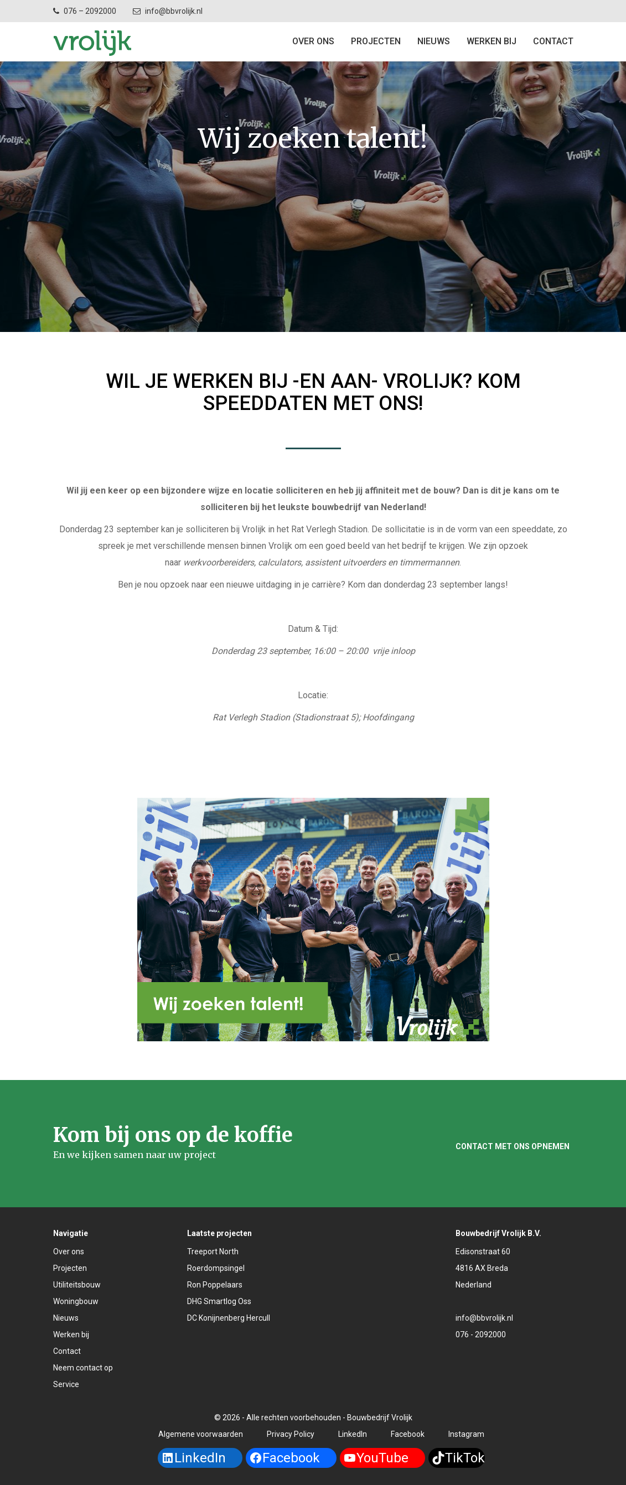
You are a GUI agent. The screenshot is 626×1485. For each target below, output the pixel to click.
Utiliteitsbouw (77, 1284)
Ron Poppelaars (214, 1284)
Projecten (70, 1268)
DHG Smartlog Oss (219, 1301)
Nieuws (433, 41)
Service (66, 1384)
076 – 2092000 (90, 11)
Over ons (313, 41)
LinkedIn (352, 1434)
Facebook (408, 1434)
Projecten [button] (376, 41)
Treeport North (213, 1251)
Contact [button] (553, 41)
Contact (67, 1351)
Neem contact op (83, 1367)
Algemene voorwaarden (200, 1434)
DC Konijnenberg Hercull (228, 1317)
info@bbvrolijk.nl (174, 11)
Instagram (466, 1434)
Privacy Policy (290, 1434)
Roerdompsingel (216, 1268)
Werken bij (491, 41)
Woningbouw (76, 1301)
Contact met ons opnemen (513, 1146)
